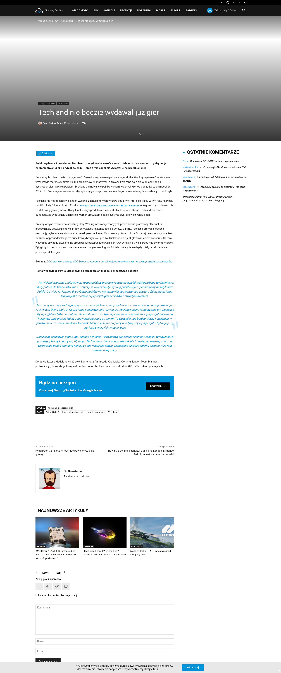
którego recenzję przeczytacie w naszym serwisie (109, 205)
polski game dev (96, 412)
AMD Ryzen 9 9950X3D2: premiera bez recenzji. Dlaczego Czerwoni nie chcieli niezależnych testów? (55, 555)
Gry (96, 10)
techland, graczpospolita (60, 407)
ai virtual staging (191, 196)
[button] (243, 10)
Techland (113, 412)
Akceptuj (193, 667)
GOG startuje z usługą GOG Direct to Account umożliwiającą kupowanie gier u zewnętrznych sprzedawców (109, 261)
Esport (175, 10)
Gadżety (191, 10)
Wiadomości (80, 10)
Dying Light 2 (52, 412)
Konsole (109, 10)
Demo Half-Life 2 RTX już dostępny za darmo (214, 161)
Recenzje (126, 10)
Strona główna (45, 20)
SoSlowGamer (56, 122)
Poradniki (144, 10)
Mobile (161, 10)
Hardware (41, 546)
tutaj (155, 669)
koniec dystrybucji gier (73, 412)
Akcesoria (88, 546)
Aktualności (67, 20)
